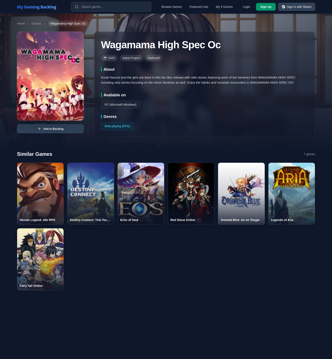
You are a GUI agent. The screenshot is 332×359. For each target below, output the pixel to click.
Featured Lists (199, 6)
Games (36, 23)
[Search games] (111, 7)
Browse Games (172, 6)
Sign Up (265, 6)
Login (246, 6)
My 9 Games (224, 6)
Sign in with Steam (296, 6)
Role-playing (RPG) (117, 126)
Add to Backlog (50, 129)
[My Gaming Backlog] (40, 7)
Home (21, 23)
